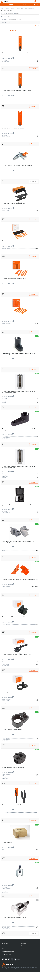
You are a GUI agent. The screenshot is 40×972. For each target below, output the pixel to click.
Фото (37, 4)
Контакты (23, 948)
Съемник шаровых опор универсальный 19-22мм (14, 917)
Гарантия (3, 948)
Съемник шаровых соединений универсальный (13, 203)
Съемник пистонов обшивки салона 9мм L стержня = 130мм (16, 90)
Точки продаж (4, 945)
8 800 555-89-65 (7, 954)
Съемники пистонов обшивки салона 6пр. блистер (14, 316)
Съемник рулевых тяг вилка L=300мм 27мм (12, 804)
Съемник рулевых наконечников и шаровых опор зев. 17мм (16, 654)
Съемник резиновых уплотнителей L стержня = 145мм (15, 128)
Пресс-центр (23, 945)
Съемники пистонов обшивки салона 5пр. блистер (14, 278)
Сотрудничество (5, 943)
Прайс (24, 4)
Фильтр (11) (13, 30)
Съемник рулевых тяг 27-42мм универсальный (13, 729)
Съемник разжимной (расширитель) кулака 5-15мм (14, 616)
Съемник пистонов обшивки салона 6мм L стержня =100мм (16, 52)
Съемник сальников (7, 842)
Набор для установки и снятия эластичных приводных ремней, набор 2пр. (20, 579)
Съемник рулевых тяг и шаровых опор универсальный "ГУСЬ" (17, 165)
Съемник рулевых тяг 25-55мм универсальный (13, 692)
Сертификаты (11, 13)
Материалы (23, 943)
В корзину (33, 68)
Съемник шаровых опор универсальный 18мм (13, 880)
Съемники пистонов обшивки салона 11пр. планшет (14, 240)
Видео (17, 13)
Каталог (11, 4)
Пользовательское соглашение (8, 951)
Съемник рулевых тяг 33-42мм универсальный (13, 767)
